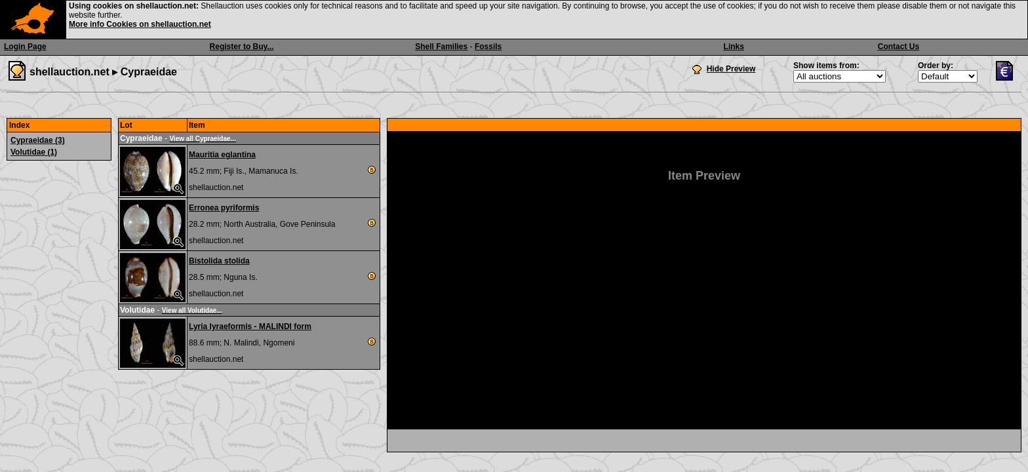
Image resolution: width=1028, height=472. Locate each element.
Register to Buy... (242, 46)
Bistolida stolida (219, 261)
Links (734, 46)
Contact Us (898, 46)
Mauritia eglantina (222, 154)
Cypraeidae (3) (37, 140)
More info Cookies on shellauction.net (140, 24)
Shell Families (441, 46)
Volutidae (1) (33, 152)
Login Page (25, 46)
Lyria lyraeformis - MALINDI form (250, 326)
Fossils (488, 46)
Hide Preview (731, 68)
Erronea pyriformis (224, 207)
